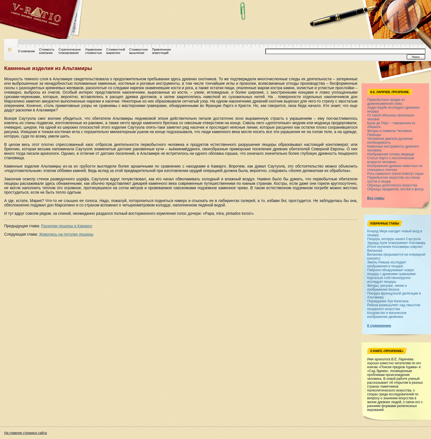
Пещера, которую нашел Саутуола (394, 239)
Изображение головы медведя (390, 154)
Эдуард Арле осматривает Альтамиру (396, 243)
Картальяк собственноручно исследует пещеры (388, 280)
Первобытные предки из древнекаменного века (386, 102)
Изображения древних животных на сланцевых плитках (394, 168)
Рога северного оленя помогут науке (395, 174)
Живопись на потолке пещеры (66, 234)
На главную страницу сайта (25, 433)
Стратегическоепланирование (70, 51)
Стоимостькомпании (46, 51)
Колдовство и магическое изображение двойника (387, 315)
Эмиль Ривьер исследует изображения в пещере (386, 264)
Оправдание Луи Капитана (388, 301)
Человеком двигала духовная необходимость (390, 140)
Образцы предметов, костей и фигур (395, 189)
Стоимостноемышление (138, 51)
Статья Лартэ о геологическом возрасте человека (390, 160)
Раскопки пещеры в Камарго (66, 226)
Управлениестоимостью (93, 51)
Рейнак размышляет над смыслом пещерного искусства (393, 307)
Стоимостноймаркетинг (115, 51)
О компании (26, 51)
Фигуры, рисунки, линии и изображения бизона (387, 287)
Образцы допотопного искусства (392, 185)
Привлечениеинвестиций (161, 51)
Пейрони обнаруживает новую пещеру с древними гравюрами (391, 272)
